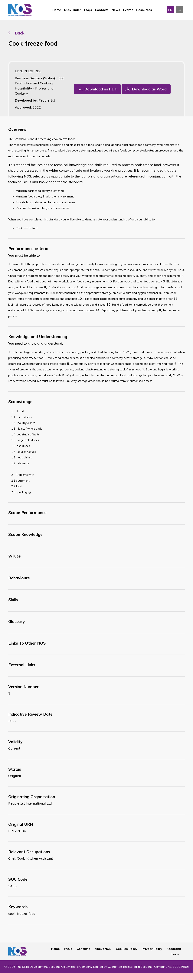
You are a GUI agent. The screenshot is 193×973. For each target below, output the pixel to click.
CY (180, 10)
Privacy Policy (152, 949)
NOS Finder (72, 10)
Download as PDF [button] (100, 89)
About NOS (103, 949)
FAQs (88, 10)
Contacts (102, 10)
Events (128, 10)
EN (170, 10)
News (116, 10)
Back (19, 33)
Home (56, 10)
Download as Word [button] (149, 89)
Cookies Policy (126, 949)
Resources (144, 10)
